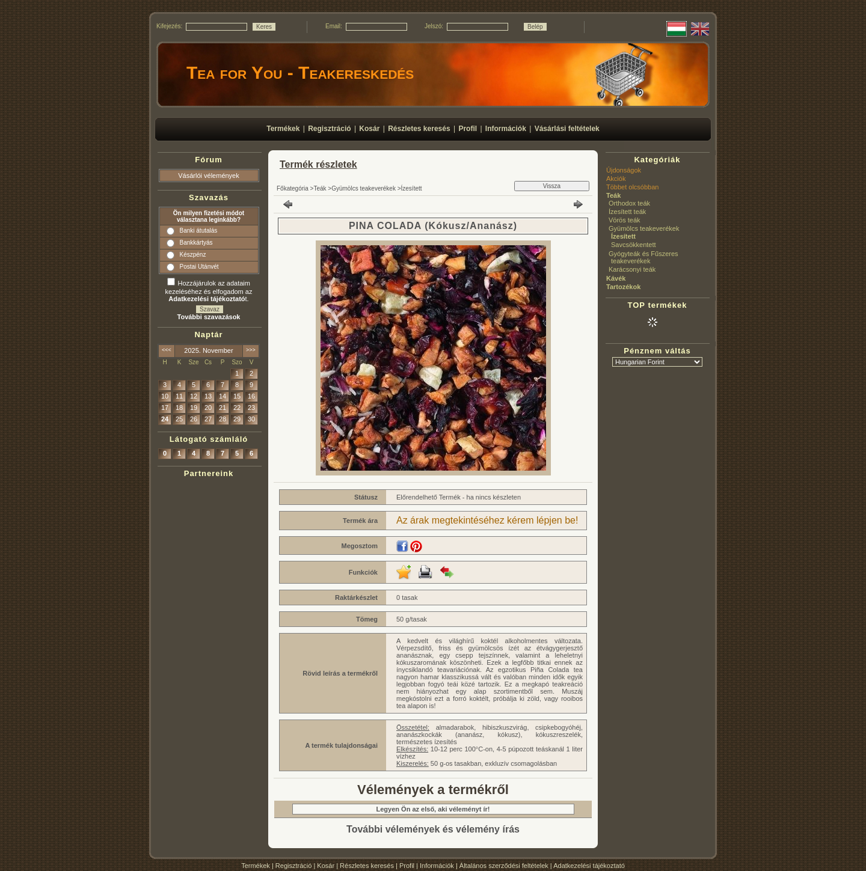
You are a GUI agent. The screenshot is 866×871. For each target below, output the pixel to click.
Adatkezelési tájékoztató (589, 865)
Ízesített (411, 188)
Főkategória (293, 188)
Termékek (255, 865)
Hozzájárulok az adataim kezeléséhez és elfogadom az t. (209, 291)
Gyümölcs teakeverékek (363, 188)
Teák (319, 188)
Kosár (325, 865)
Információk (437, 865)
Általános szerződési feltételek (503, 865)
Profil (406, 865)
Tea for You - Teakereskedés (300, 72)
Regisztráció (293, 865)
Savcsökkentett (633, 244)
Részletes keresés (367, 865)
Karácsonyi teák (632, 269)
